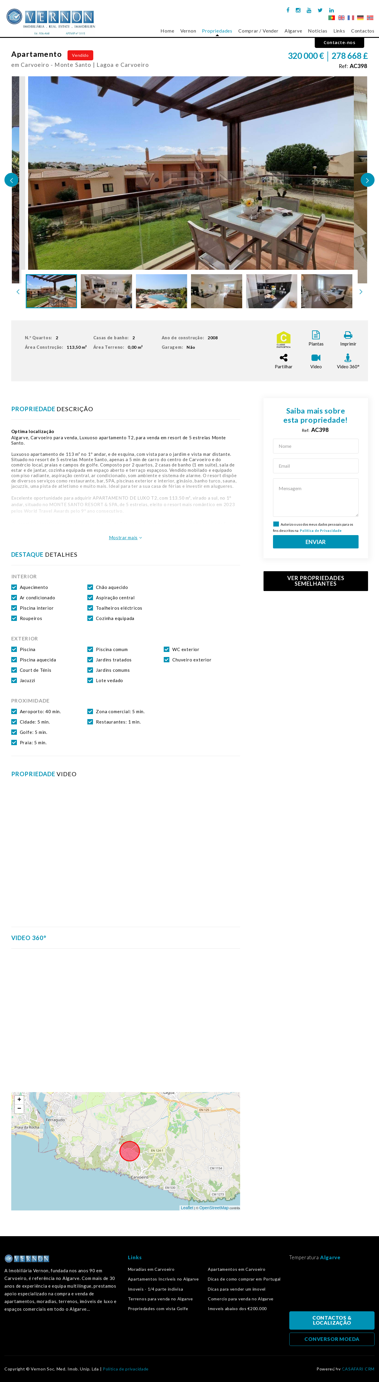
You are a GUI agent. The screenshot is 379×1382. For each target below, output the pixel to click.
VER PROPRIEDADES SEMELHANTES (316, 581)
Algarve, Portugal (332, 1287)
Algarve (293, 30)
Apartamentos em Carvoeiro (237, 1269)
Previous (11, 180)
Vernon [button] (188, 30)
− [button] (19, 1109)
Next (368, 180)
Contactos (363, 30)
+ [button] (19, 1100)
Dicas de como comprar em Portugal (244, 1279)
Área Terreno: (119, 347)
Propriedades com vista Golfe (158, 1308)
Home (167, 30)
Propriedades (217, 30)
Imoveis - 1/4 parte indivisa (155, 1289)
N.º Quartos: (43, 337)
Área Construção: (57, 347)
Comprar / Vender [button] (258, 30)
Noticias (317, 30)
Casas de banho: (115, 337)
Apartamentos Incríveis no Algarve (163, 1279)
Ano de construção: (191, 337)
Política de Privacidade (321, 530)
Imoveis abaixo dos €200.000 (237, 1308)
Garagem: (180, 347)
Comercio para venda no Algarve (241, 1299)
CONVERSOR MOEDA (332, 1339)
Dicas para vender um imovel (237, 1289)
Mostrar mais (125, 537)
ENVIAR (316, 541)
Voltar (339, 1366)
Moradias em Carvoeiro (151, 1269)
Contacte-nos (339, 42)
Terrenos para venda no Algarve (160, 1299)
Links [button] (339, 30)
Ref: (353, 66)
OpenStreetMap (214, 1207)
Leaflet (187, 1207)
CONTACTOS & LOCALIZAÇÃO (332, 1320)
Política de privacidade (126, 1369)
